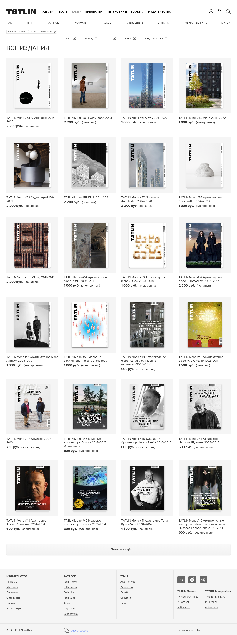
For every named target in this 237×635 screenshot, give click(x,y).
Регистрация (14, 608)
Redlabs (195, 630)
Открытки (164, 23)
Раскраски (80, 23)
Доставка (12, 592)
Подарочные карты (196, 23)
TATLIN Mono (48, 32)
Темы (9, 23)
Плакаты (106, 23)
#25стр (47, 12)
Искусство (126, 587)
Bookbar (138, 12)
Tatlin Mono (70, 587)
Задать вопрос (79, 630)
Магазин (12, 32)
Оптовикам (13, 598)
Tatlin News (70, 581)
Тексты (62, 12)
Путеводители (135, 23)
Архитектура (127, 581)
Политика (12, 603)
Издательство (159, 12)
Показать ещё (119, 549)
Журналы (54, 23)
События (125, 598)
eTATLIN (226, 23)
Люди (123, 603)
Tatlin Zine (69, 598)
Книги (77, 12)
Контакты (12, 581)
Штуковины (117, 12)
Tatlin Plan (69, 592)
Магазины (12, 587)
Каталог (70, 576)
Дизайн (124, 592)
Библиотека (95, 12)
